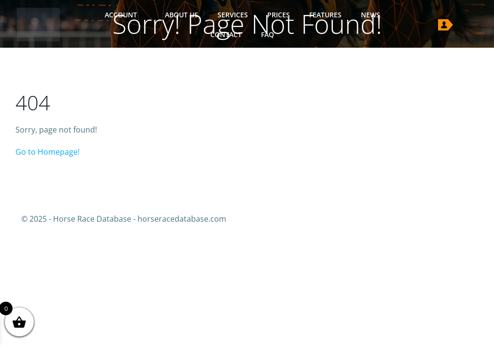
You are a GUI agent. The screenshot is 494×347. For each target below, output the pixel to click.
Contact (226, 34)
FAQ (267, 34)
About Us (181, 14)
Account (125, 14)
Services (233, 14)
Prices (278, 14)
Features (325, 14)
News (370, 14)
